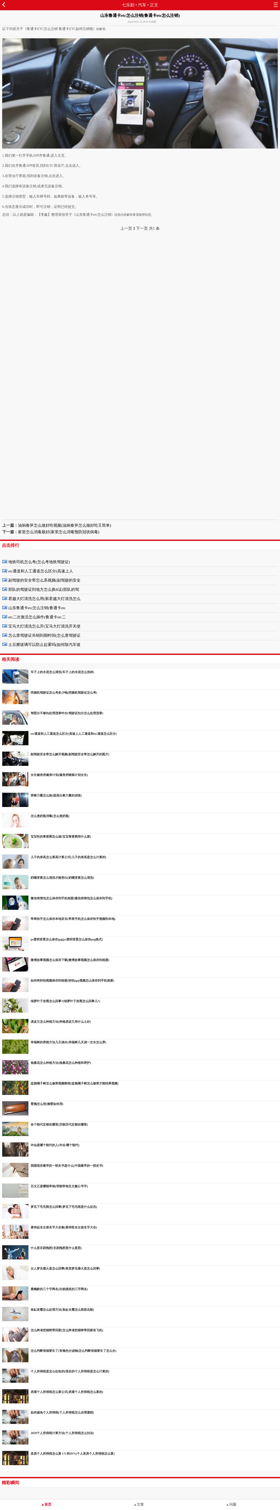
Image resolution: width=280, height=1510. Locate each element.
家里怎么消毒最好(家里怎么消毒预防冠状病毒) (58, 532)
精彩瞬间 (10, 1482)
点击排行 (10, 545)
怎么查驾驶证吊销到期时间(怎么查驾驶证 (44, 635)
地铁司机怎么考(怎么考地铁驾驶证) (39, 562)
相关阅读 (10, 659)
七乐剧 (128, 5)
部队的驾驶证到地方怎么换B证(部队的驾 (43, 589)
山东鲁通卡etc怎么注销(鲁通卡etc (37, 608)
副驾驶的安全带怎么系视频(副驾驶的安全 (44, 580)
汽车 (142, 5)
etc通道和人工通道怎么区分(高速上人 (40, 571)
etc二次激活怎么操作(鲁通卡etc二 (37, 617)
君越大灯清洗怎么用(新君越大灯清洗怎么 (44, 598)
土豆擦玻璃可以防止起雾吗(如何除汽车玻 (44, 644)
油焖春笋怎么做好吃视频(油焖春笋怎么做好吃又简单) (64, 525)
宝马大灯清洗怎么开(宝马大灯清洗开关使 (44, 626)
